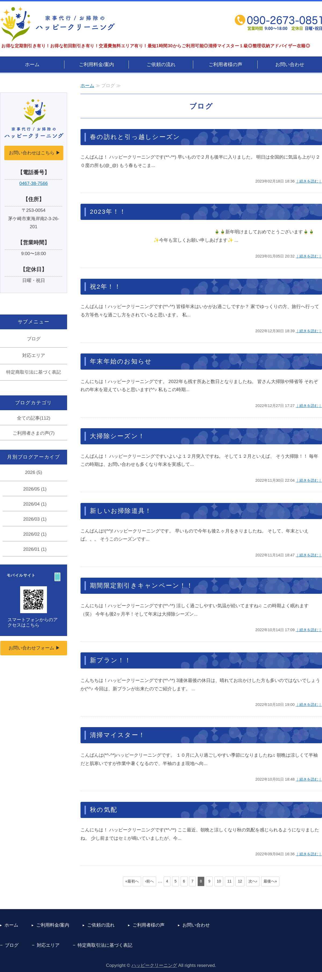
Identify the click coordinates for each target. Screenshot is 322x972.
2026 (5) (33, 472)
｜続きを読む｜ (309, 181)
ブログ (34, 338)
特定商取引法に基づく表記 (33, 372)
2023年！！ (108, 211)
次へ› (252, 881)
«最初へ (132, 881)
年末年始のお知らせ (121, 361)
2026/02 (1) (35, 534)
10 (219, 881)
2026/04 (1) (35, 504)
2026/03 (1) (35, 519)
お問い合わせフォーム (31, 648)
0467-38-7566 (33, 183)
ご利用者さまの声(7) (34, 433)
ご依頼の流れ (161, 64)
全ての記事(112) (33, 418)
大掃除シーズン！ (117, 436)
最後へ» (270, 881)
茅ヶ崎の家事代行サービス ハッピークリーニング (57, 24)
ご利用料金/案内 (96, 64)
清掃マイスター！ (117, 735)
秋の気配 (103, 809)
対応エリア (33, 355)
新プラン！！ (110, 660)
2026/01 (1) (35, 549)
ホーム (32, 64)
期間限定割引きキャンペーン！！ (141, 585)
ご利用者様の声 (225, 64)
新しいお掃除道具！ (121, 511)
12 (240, 881)
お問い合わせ (289, 64)
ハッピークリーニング (154, 965)
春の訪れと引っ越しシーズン (135, 137)
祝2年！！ (105, 286)
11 (229, 881)
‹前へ (149, 881)
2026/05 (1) (35, 489)
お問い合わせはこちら (31, 152)
